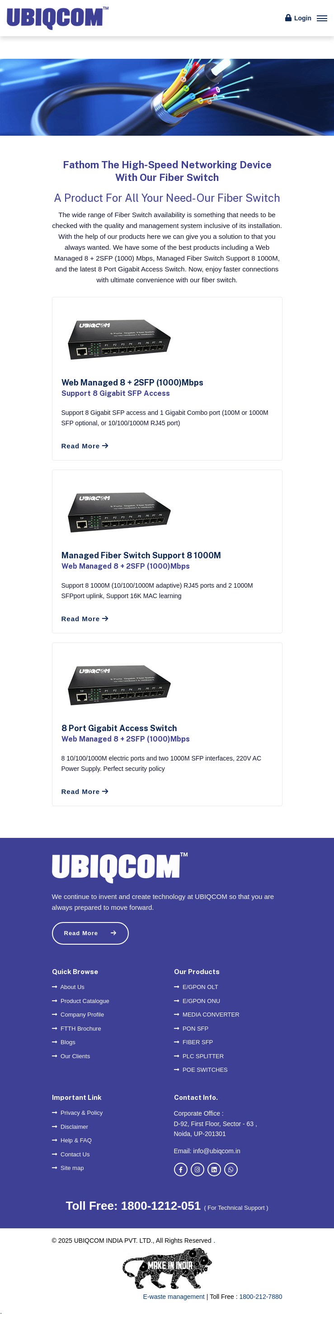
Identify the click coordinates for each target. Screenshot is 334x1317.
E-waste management (174, 1296)
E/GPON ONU (197, 1001)
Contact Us (71, 1154)
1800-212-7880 (261, 1296)
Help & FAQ (72, 1140)
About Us (68, 987)
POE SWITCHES (201, 1069)
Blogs (63, 1042)
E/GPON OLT (196, 987)
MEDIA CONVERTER (207, 1014)
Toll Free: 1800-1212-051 (135, 1205)
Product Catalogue (80, 1001)
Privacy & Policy (77, 1112)
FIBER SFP (193, 1042)
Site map (68, 1168)
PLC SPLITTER (199, 1056)
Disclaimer (70, 1126)
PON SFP (191, 1028)
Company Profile (78, 1014)
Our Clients (71, 1056)
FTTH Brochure (76, 1028)
